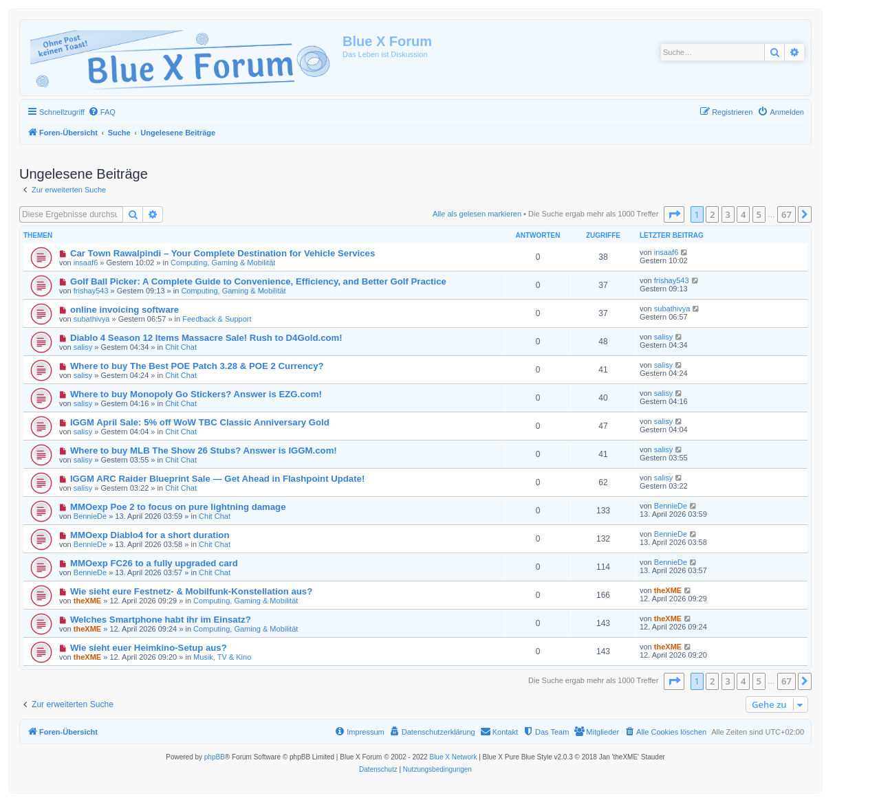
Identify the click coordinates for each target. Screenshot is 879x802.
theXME (87, 601)
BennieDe (90, 516)
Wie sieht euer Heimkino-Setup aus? (148, 648)
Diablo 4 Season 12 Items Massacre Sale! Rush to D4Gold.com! (206, 338)
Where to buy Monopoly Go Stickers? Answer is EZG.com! (196, 394)
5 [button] (759, 214)
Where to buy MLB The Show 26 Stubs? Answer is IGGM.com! (203, 450)
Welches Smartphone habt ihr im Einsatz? (160, 619)
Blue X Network (453, 757)
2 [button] (712, 214)
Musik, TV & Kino (222, 657)
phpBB (214, 757)
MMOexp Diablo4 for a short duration (150, 535)
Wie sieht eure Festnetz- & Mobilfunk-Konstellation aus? (191, 591)
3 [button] (728, 214)
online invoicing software (124, 309)
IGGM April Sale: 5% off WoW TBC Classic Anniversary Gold (199, 422)
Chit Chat (181, 347)
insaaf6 (86, 262)
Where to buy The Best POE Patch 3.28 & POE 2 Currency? (197, 366)
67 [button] (786, 214)
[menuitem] (102, 112)
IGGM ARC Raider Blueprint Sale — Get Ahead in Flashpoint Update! (217, 479)
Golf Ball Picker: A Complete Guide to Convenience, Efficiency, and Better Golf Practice (258, 281)
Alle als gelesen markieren (477, 214)
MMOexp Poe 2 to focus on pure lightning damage (178, 507)
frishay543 (91, 291)
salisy (83, 347)
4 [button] (743, 214)
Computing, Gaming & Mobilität (223, 262)
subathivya (92, 319)
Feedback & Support (216, 319)
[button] (674, 214)
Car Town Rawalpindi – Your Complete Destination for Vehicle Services (222, 253)
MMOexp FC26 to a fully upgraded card (154, 563)
